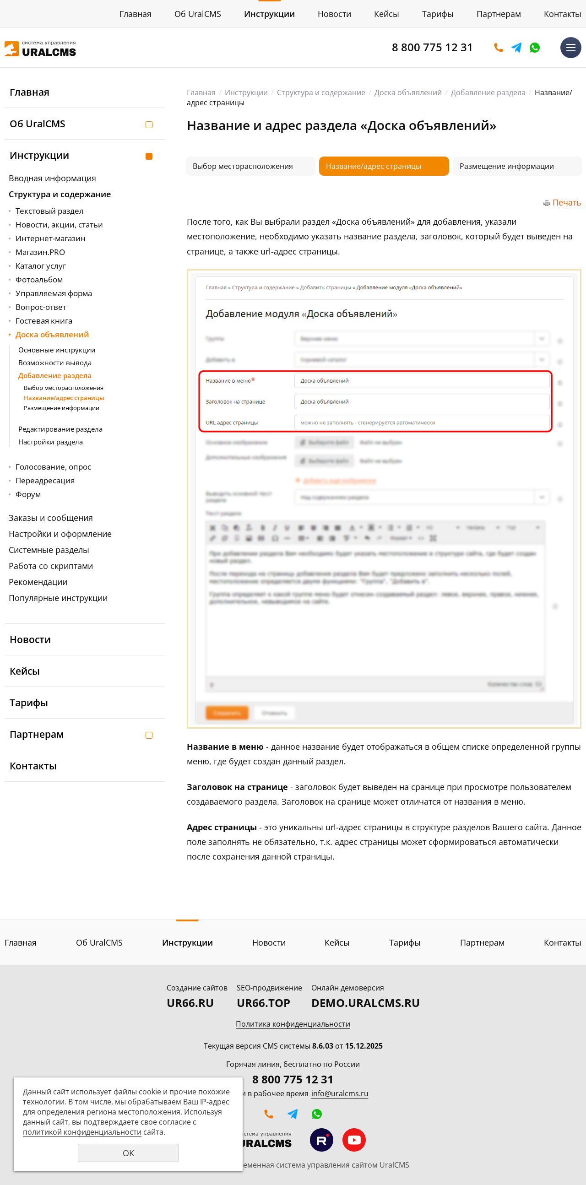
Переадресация (45, 480)
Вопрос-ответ (41, 307)
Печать (567, 202)
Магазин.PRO (40, 252)
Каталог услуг (41, 265)
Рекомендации (38, 581)
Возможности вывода (55, 362)
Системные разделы (49, 549)
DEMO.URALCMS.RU (365, 1002)
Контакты (562, 13)
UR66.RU (190, 1002)
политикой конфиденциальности (82, 1132)
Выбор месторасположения (63, 388)
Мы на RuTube (321, 1140)
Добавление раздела (55, 375)
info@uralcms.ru (340, 1093)
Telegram (516, 48)
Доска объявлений (52, 334)
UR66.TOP (263, 1002)
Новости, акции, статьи (59, 224)
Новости (334, 13)
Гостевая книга (44, 320)
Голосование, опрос (53, 466)
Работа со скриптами (51, 565)
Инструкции (269, 13)
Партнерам (499, 13)
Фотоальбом (39, 279)
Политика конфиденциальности (293, 1024)
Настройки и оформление (60, 533)
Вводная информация (52, 178)
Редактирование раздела (60, 428)
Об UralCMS (197, 13)
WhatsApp (535, 48)
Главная (135, 13)
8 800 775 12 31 (432, 46)
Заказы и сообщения (51, 517)
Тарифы (438, 13)
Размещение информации (61, 408)
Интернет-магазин (51, 238)
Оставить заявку (498, 47)
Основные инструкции (57, 349)
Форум (28, 494)
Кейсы (386, 13)
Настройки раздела (50, 441)
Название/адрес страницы (64, 398)
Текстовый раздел (50, 211)
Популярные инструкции (58, 597)
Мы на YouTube (354, 1140)
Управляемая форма (54, 293)
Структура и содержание (60, 194)
